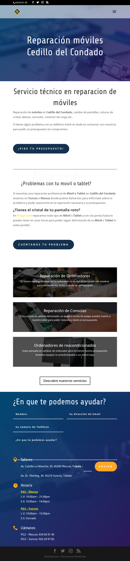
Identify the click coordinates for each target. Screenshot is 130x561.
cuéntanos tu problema (43, 244)
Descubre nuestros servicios (65, 380)
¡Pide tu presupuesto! (41, 148)
